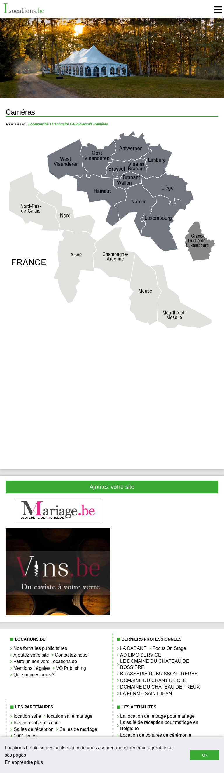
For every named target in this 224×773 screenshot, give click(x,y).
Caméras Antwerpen (57, 350)
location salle (27, 716)
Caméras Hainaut (166, 369)
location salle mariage (69, 716)
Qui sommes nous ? (34, 675)
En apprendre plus (24, 762)
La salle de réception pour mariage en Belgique (159, 725)
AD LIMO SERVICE (140, 655)
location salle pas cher (37, 723)
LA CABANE (133, 648)
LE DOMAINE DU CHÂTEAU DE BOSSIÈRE (154, 664)
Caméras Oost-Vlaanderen (58, 429)
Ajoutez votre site (112, 487)
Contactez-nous (71, 655)
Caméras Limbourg (166, 389)
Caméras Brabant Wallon (166, 350)
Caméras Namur (166, 409)
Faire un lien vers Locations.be (45, 661)
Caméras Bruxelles (57, 369)
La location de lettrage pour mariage (157, 716)
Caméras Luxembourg (57, 409)
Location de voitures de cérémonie (155, 735)
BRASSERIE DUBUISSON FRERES (159, 674)
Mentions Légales (31, 668)
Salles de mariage (78, 729)
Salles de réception (34, 729)
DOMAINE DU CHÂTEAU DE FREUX (160, 687)
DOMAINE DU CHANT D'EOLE (153, 680)
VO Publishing (71, 668)
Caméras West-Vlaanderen (58, 448)
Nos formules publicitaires (40, 648)
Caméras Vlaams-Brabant (166, 429)
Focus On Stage (169, 648)
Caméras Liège (57, 389)
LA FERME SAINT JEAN (146, 694)
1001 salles (26, 736)
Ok (204, 755)
